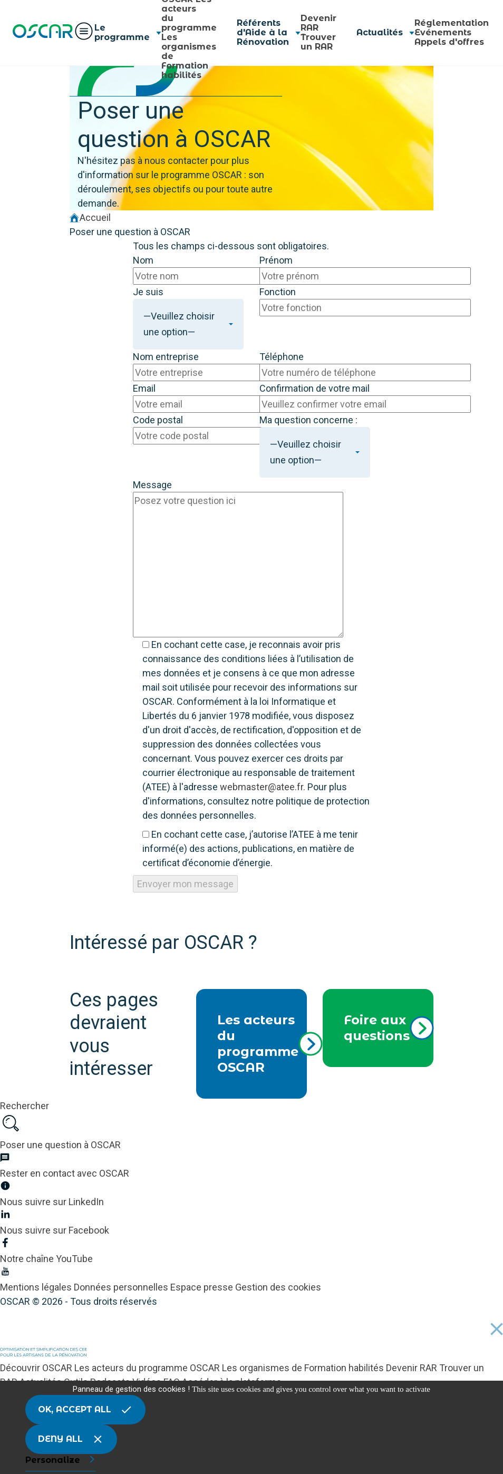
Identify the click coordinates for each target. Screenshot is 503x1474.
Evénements (442, 32)
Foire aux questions (388, 1027)
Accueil (90, 217)
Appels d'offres (449, 42)
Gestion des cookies (278, 1287)
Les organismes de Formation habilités (304, 1367)
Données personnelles (122, 1287)
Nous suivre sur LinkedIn (126, 978)
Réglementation (451, 23)
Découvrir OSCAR (37, 1367)
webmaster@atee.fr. (262, 786)
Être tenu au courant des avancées (151, 960)
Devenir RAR (318, 23)
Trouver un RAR (318, 42)
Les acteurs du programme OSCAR (262, 1043)
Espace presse (202, 1287)
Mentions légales (37, 1287)
